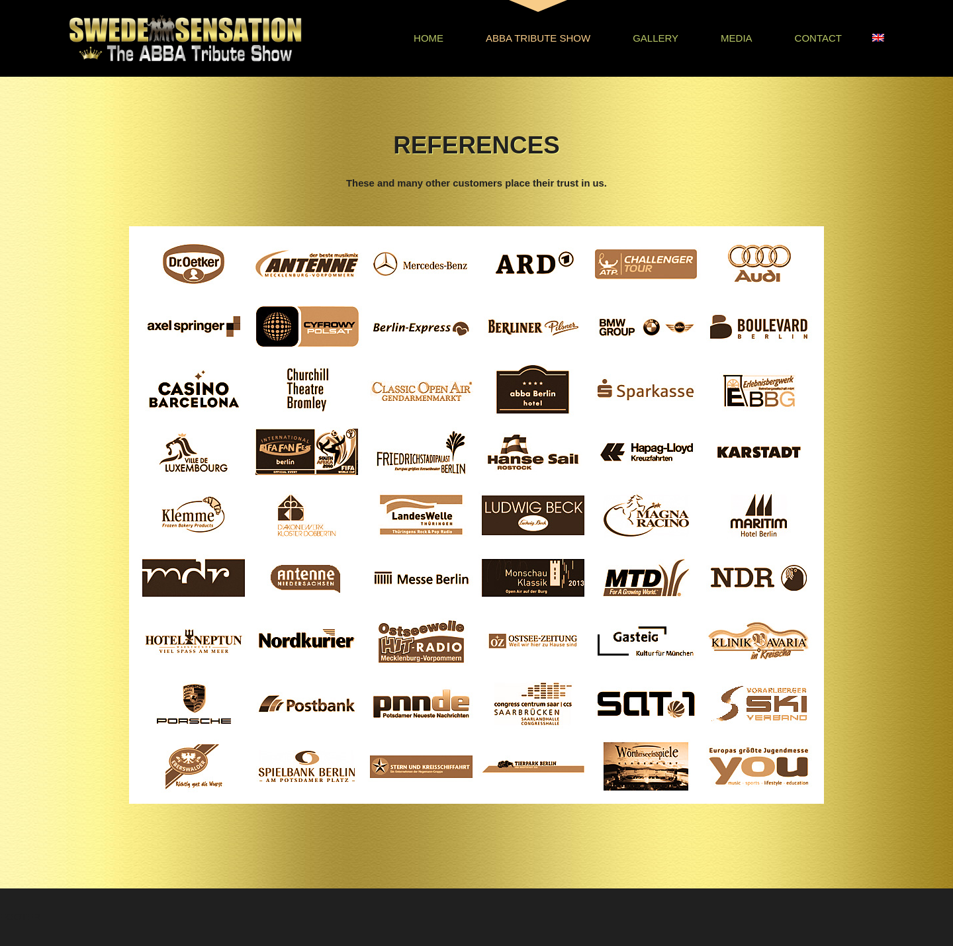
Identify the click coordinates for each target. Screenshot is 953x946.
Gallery (655, 38)
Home (428, 38)
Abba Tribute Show (538, 38)
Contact (818, 38)
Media (736, 38)
